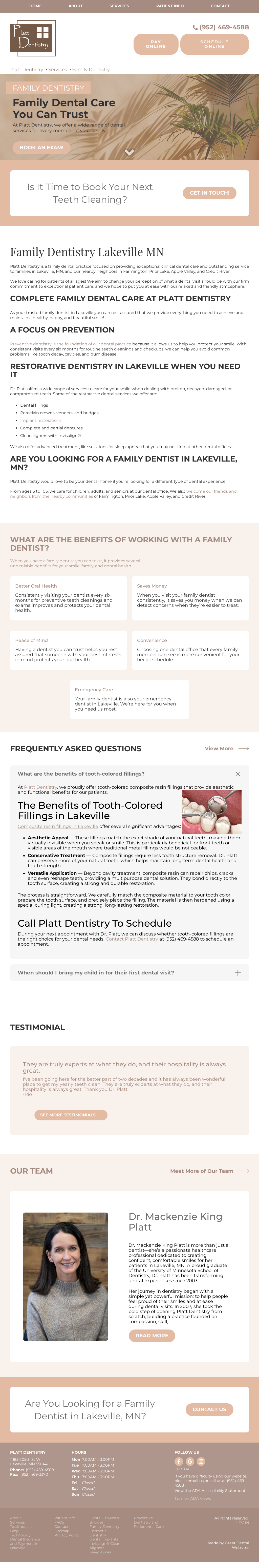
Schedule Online (214, 44)
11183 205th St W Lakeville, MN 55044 (29, 1461)
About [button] (76, 6)
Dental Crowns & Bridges (104, 1520)
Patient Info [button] (170, 6)
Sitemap (61, 1531)
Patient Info (64, 1518)
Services (119, 6)
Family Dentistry (91, 69)
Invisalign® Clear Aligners (104, 1546)
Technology (20, 1535)
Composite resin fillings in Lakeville (58, 826)
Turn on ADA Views (193, 1498)
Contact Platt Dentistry (132, 939)
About (15, 1518)
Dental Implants (104, 1539)
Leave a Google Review (190, 1461)
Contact (220, 6)
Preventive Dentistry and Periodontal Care (149, 1522)
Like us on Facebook (179, 1461)
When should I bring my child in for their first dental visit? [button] (96, 973)
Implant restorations (40, 420)
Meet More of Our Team (209, 1171)
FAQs (59, 1522)
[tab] (130, 773)
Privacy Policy (66, 1535)
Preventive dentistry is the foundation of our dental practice (70, 344)
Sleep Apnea (100, 1552)
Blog (14, 1531)
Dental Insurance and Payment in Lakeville (25, 1543)
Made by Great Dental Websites (228, 1545)
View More (227, 748)
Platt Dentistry (26, 69)
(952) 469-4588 (224, 27)
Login (242, 1522)
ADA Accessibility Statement (218, 1490)
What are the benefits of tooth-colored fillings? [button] (81, 774)
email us (196, 1480)
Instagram (201, 1461)
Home (35, 6)
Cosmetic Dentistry (98, 1533)
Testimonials (21, 1527)
